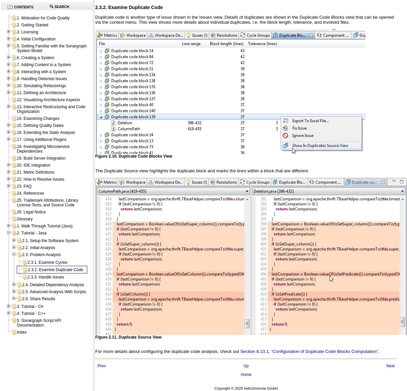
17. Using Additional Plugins (41, 139)
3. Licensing (27, 32)
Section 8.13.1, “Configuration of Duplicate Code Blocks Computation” (309, 351)
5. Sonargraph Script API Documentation (39, 323)
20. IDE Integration (33, 165)
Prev (102, 366)
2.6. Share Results (38, 299)
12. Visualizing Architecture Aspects (48, 99)
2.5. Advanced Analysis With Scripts (54, 291)
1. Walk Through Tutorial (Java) (45, 226)
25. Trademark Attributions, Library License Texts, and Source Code (47, 202)
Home (246, 374)
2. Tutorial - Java (31, 233)
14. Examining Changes (38, 118)
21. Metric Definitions (35, 172)
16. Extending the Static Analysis (46, 132)
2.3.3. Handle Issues (45, 277)
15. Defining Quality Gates (40, 125)
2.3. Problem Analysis (41, 254)
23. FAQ (24, 186)
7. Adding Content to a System (44, 64)
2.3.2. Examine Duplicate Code (55, 269)
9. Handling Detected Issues (42, 78)
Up (246, 366)
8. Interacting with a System (41, 71)
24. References (30, 193)
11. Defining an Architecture (41, 92)
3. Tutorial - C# (30, 306)
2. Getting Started (32, 25)
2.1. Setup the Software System (50, 240)
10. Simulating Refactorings (41, 85)
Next (390, 366)
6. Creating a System (35, 57)
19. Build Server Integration (41, 158)
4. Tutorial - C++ (31, 313)
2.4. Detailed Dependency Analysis (53, 284)
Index (21, 332)
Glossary (24, 219)
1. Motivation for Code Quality (43, 18)
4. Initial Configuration (36, 39)
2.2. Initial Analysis (38, 247)
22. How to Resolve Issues (40, 179)
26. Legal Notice (31, 212)
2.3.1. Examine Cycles (47, 262)
